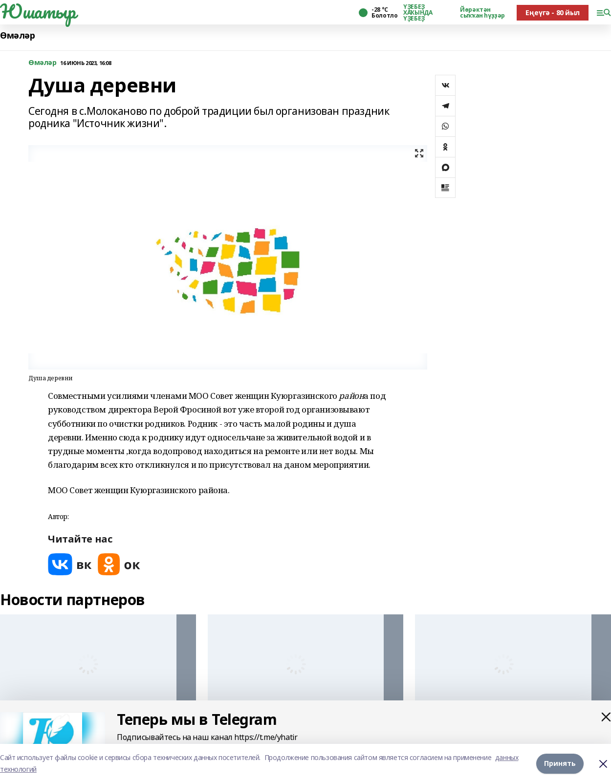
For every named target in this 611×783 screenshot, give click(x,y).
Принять (560, 763)
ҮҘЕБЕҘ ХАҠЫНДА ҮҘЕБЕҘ (417, 13)
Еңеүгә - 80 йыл (552, 12)
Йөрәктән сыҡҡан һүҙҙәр (482, 13)
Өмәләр (17, 35)
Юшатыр (37, 11)
